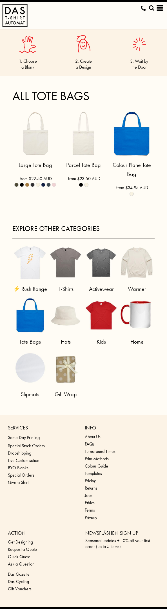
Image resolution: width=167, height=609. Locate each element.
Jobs (88, 495)
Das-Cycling (18, 581)
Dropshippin (18, 453)
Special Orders (21, 475)
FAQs (90, 444)
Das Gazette (19, 574)
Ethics (90, 503)
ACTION (17, 533)
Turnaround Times (100, 451)
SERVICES (18, 427)
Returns (91, 488)
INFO (90, 427)
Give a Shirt (18, 482)
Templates (93, 473)
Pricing (90, 481)
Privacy (91, 517)
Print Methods (97, 459)
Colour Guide (96, 466)
